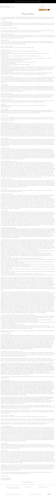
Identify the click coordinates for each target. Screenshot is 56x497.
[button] (50, 6)
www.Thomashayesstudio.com (11, 18)
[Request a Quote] (45, 10)
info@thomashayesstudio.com (6, 106)
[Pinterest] (49, 494)
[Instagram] (48, 494)
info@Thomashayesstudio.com (19, 158)
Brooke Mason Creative (37, 494)
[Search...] (43, 6)
